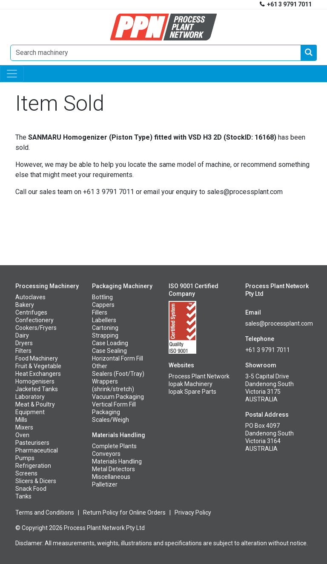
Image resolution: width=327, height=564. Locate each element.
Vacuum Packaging (118, 396)
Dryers (24, 343)
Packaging (106, 412)
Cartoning (105, 327)
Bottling (102, 297)
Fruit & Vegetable (38, 366)
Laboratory (30, 396)
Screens (26, 473)
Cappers (103, 304)
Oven (22, 435)
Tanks (23, 496)
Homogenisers (34, 381)
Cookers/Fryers (36, 327)
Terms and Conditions (44, 512)
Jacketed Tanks (36, 389)
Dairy (22, 335)
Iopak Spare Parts (192, 391)
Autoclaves (30, 297)
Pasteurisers (32, 442)
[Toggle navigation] (12, 73)
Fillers (99, 312)
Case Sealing (109, 350)
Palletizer (105, 484)
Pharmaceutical (36, 450)
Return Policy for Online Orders (124, 512)
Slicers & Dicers (35, 481)
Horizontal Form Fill (117, 358)
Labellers (104, 320)
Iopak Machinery (190, 384)
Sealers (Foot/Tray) (118, 373)
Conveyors (106, 453)
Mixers (24, 427)
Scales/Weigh (110, 419)
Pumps (24, 458)
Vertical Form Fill (114, 404)
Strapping (105, 335)
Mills (21, 419)
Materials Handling (117, 461)
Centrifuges (31, 312)
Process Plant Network (199, 376)
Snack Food (30, 488)
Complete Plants (114, 446)
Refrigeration (33, 465)
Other (99, 366)
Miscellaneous (111, 476)
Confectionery (34, 320)
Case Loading (110, 343)
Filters (23, 350)
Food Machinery (36, 358)
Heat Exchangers (38, 373)
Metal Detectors (113, 469)
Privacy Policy (193, 512)
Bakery (24, 304)
